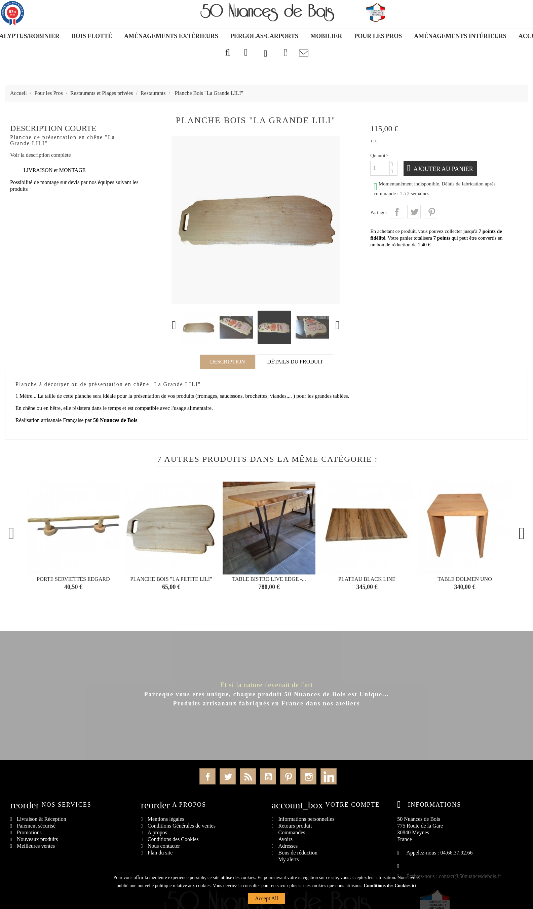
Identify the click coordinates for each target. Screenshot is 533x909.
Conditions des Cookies (173, 839)
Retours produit (295, 826)
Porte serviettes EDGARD (73, 579)
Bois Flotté (92, 36)
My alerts (288, 859)
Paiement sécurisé (36, 826)
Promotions (29, 832)
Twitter (227, 776)
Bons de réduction (297, 852)
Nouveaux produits (37, 839)
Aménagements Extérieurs (171, 36)
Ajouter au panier (443, 169)
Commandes (291, 832)
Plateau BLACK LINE (366, 579)
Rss (248, 776)
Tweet (414, 211)
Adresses (288, 846)
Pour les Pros (378, 36)
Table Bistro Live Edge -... (269, 579)
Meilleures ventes (36, 846)
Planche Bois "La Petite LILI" (171, 579)
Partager (396, 211)
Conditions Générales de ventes (182, 826)
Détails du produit (295, 361)
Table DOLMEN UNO (464, 579)
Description (227, 361)
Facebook (207, 776)
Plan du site (160, 852)
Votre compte (353, 804)
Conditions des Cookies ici (390, 885)
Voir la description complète (40, 155)
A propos (157, 832)
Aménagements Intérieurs (460, 36)
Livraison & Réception (41, 819)
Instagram (308, 776)
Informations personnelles (306, 819)
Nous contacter (164, 846)
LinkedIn (328, 776)
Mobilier (326, 36)
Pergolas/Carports (264, 36)
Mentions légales (166, 819)
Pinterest (431, 211)
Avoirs (285, 839)
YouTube (268, 776)
